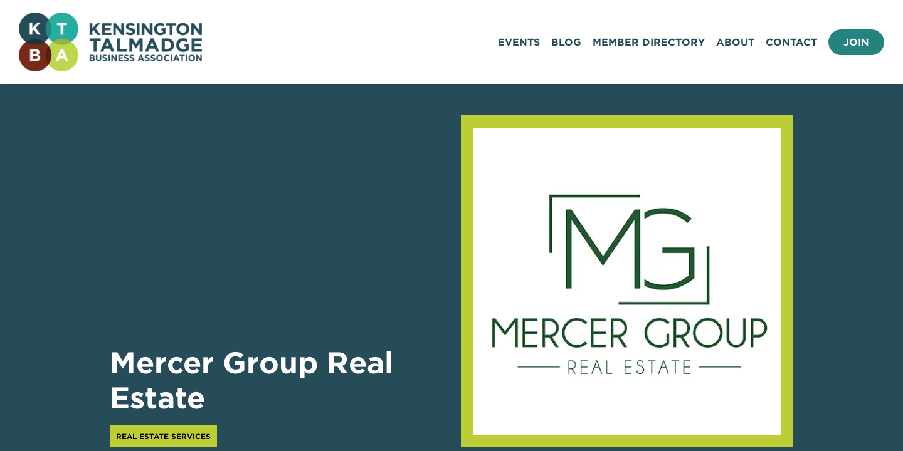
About (735, 42)
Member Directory (649, 42)
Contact (791, 42)
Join (856, 42)
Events (519, 42)
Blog (566, 42)
